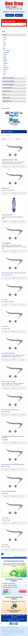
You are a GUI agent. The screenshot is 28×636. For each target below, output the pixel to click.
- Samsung (5, 69)
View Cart (19, 15)
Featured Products (7, 91)
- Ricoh (4, 65)
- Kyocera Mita (6, 52)
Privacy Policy (16, 627)
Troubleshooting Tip (10, 619)
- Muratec (5, 58)
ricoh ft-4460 (5, 517)
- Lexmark (5, 54)
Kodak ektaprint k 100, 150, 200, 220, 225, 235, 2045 (13, 272)
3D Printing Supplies (7, 87)
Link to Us (17, 620)
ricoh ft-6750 (5, 544)
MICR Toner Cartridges (8, 77)
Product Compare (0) (6, 135)
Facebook (11, 623)
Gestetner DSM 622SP (7, 214)
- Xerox (4, 72)
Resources (11, 620)
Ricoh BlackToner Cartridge (8, 353)
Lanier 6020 (4, 299)
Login (7, 615)
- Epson (4, 44)
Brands (4, 34)
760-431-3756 (14, 611)
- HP (4, 46)
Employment (18, 615)
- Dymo (4, 43)
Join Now (22, 591)
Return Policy (14, 617)
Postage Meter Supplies (8, 84)
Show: (17, 139)
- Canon (4, 39)
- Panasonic (5, 63)
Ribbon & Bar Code (7, 100)
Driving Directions (20, 619)
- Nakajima (5, 59)
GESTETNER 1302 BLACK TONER (10, 159)
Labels (4, 94)
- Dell (4, 41)
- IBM (4, 48)
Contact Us (9, 15)
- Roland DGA (6, 67)
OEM (4, 619)
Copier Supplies (6, 97)
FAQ (23, 615)
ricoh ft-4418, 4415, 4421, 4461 (9, 491)
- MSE (4, 56)
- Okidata (5, 61)
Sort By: (3, 139)
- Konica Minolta (6, 50)
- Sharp (4, 71)
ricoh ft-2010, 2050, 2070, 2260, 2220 (10, 409)
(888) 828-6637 (20, 11)
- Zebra (4, 74)
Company (12, 615)
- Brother (5, 37)
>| (14, 554)
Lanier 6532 (4, 326)
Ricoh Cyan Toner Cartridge (8, 381)
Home (3, 615)
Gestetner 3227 (5, 188)
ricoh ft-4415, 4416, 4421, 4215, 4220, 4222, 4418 (13, 464)
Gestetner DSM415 (6, 243)
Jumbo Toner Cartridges (8, 81)
